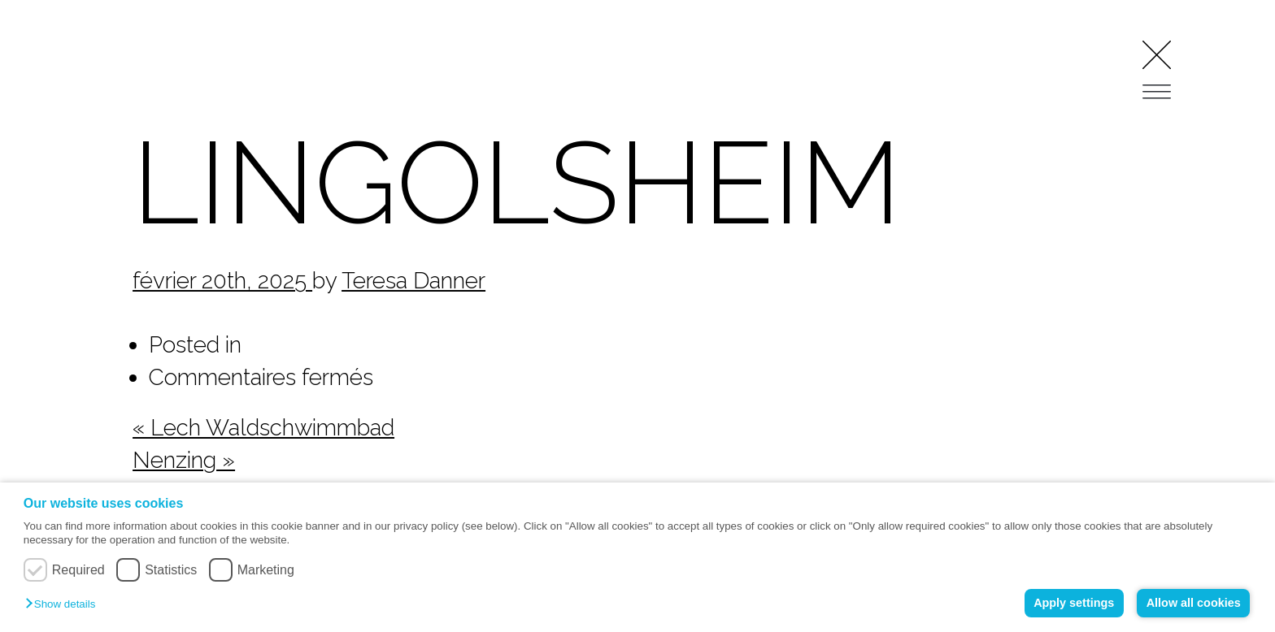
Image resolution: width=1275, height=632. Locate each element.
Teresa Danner (413, 280)
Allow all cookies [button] (1194, 602)
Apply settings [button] (1073, 602)
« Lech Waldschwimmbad (263, 427)
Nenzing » (184, 460)
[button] (64, 605)
